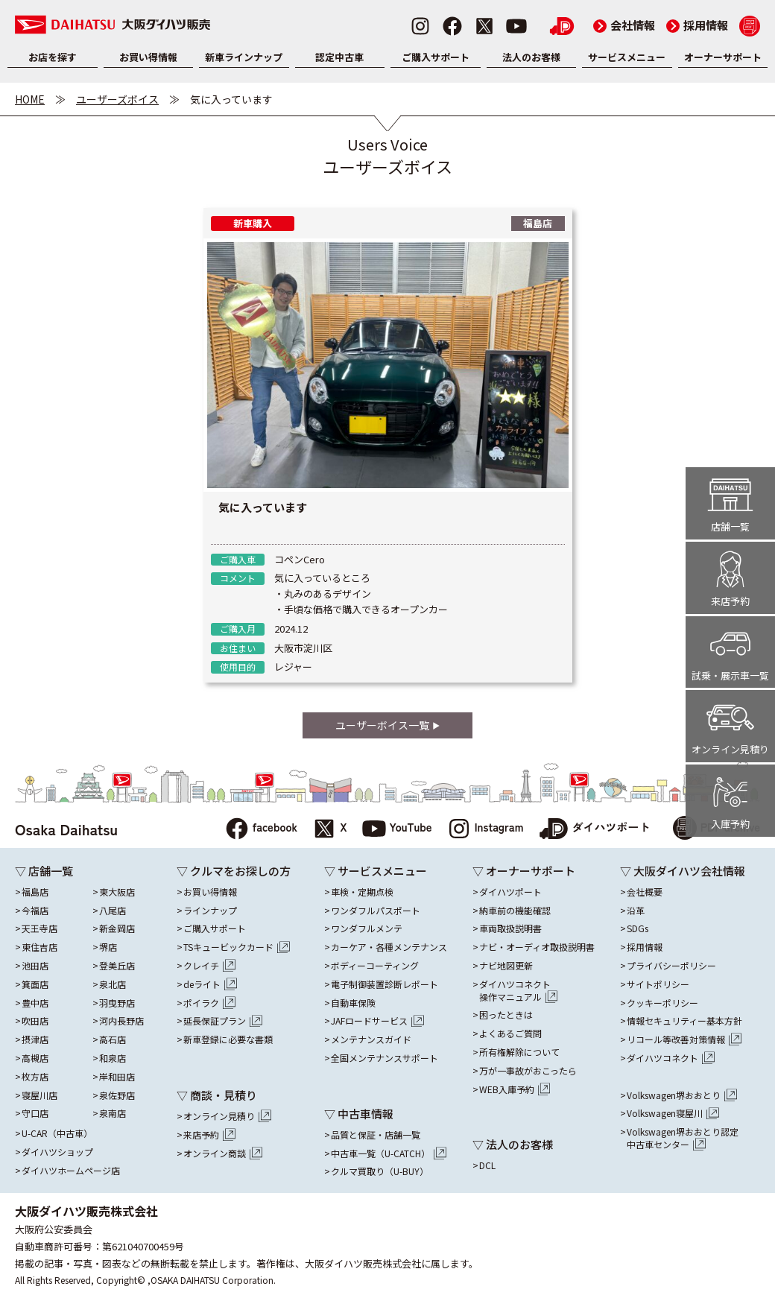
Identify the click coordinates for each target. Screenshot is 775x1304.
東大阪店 (117, 892)
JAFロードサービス (377, 1021)
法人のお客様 (531, 57)
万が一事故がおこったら (528, 1071)
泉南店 (112, 1113)
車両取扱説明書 (510, 928)
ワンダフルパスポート (375, 911)
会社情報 (624, 25)
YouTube (397, 829)
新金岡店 (117, 928)
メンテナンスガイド (371, 1039)
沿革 (636, 911)
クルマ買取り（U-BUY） (379, 1171)
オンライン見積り (227, 1116)
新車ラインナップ (243, 57)
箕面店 (35, 984)
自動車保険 (353, 1003)
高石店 (112, 1039)
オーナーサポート (723, 57)
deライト (210, 984)
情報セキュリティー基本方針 (684, 1021)
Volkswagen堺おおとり (682, 1095)
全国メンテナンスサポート (384, 1058)
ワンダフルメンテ (366, 928)
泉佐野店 (117, 1095)
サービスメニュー (626, 57)
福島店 (35, 892)
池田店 (35, 966)
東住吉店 (39, 947)
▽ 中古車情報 (358, 1113)
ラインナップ (210, 911)
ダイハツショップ (57, 1152)
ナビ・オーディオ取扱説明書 (537, 947)
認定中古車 (339, 57)
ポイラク (209, 1003)
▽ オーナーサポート (523, 871)
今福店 (35, 911)
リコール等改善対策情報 (684, 1039)
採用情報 (697, 25)
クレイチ (209, 966)
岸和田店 (117, 1077)
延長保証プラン (222, 1021)
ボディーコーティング (375, 966)
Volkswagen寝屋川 (673, 1113)
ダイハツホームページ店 (71, 1171)
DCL (487, 1165)
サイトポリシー (658, 984)
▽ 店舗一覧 (44, 871)
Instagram (485, 829)
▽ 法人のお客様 (512, 1144)
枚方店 (35, 1077)
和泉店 (112, 1058)
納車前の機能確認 (515, 911)
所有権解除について (519, 1052)
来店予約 (209, 1135)
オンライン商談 (222, 1153)
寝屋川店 (39, 1095)
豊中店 (35, 1003)
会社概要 (644, 892)
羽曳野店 (117, 1003)
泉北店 (112, 984)
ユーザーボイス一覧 (387, 725)
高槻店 (35, 1058)
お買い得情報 (148, 57)
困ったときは (506, 1015)
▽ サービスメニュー (375, 871)
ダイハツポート (595, 829)
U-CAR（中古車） (57, 1133)
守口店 (35, 1113)
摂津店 (35, 1039)
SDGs (637, 928)
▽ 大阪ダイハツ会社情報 (682, 871)
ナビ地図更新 (506, 966)
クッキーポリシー (662, 1003)
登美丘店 (117, 966)
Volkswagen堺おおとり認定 (682, 1138)
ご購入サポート (435, 57)
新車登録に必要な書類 (228, 1039)
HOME (30, 99)
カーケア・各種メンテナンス (389, 947)
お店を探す (52, 57)
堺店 (108, 947)
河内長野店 (121, 1021)
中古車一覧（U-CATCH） (388, 1153)
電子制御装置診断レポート (384, 984)
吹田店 (35, 1021)
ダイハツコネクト (518, 991)
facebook (261, 829)
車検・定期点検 (362, 892)
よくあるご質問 (510, 1033)
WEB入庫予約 (515, 1089)
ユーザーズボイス (117, 99)
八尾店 (112, 911)
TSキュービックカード (236, 947)
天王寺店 (39, 928)
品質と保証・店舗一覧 (375, 1135)
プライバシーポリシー (671, 966)
